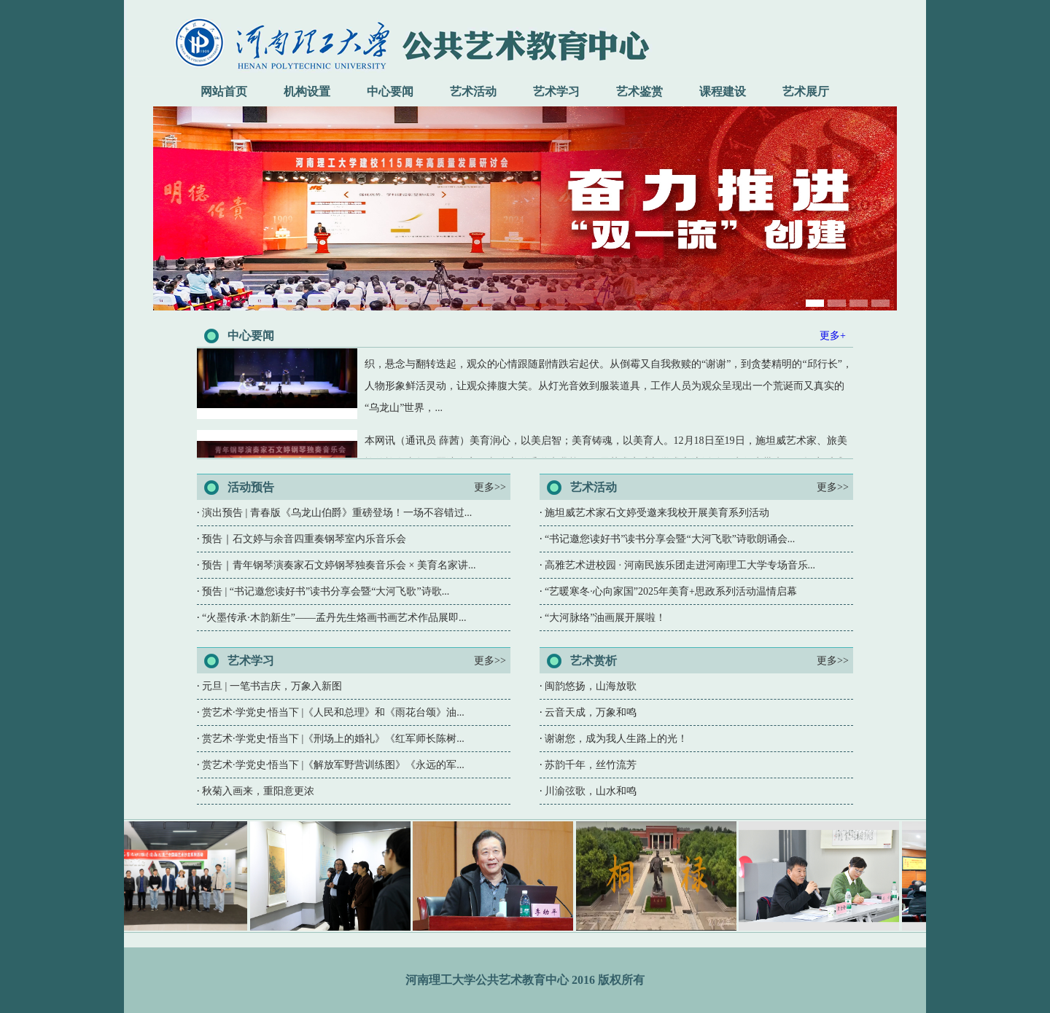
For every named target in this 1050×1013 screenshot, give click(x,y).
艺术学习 (556, 91)
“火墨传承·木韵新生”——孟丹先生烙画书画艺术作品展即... (334, 617)
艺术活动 (473, 91)
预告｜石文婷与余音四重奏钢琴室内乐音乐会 (304, 538)
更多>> (490, 487)
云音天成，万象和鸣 (591, 712)
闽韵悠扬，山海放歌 (591, 686)
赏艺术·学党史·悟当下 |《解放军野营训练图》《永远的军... (333, 764)
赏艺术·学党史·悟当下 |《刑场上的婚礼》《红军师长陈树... (333, 738)
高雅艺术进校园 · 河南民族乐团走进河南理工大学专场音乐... (680, 565)
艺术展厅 (805, 91)
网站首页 (224, 91)
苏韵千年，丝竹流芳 (591, 764)
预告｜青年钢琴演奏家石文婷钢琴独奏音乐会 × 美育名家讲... (338, 565)
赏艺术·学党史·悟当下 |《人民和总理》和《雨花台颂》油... (333, 712)
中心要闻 (390, 91)
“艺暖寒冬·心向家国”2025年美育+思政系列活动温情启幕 (671, 591)
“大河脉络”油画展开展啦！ (605, 617)
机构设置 (307, 91)
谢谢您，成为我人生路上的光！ (616, 738)
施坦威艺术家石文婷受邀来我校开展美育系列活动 (657, 512)
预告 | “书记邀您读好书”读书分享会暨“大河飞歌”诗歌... (325, 591)
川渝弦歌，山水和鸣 (591, 791)
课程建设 (722, 91)
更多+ (833, 335)
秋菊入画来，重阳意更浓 (258, 791)
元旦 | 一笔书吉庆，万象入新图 (272, 686)
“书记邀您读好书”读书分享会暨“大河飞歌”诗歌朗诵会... (670, 538)
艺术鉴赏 (639, 91)
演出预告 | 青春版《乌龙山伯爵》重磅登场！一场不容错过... (337, 512)
